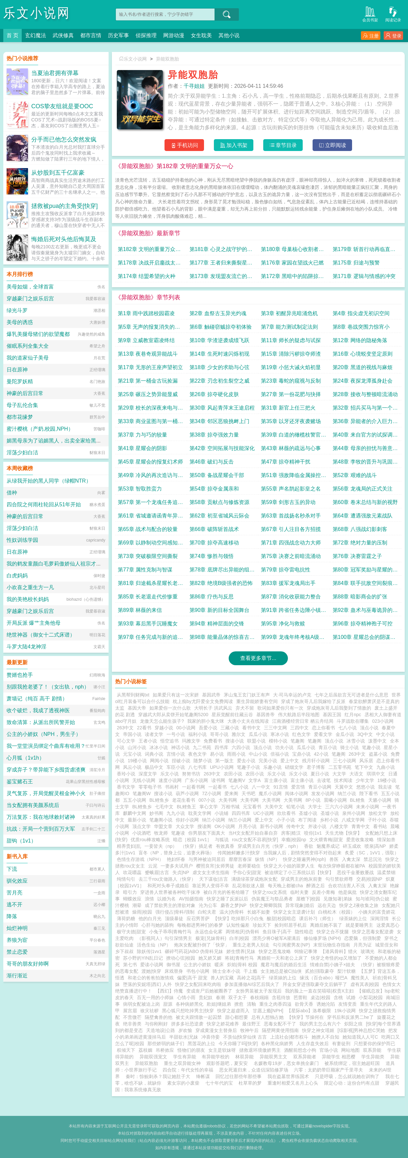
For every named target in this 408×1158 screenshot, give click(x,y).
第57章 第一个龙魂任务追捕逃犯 (150, 503)
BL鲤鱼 (357, 800)
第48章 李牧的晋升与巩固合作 (365, 463)
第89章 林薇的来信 (140, 610)
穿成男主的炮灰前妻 (301, 879)
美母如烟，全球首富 (30, 287)
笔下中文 (364, 767)
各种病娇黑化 (189, 1004)
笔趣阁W (142, 793)
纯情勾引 (126, 879)
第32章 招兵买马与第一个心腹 (365, 409)
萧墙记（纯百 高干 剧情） (37, 698)
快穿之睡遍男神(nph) (304, 859)
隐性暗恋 (304, 931)
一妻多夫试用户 (177, 865)
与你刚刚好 (156, 1023)
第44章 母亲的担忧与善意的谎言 (365, 449)
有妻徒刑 (341, 1043)
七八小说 (347, 727)
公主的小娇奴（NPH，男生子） (44, 734)
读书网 (218, 780)
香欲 (308, 846)
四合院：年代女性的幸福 (188, 1069)
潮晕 (136, 905)
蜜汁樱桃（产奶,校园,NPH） (40, 429)
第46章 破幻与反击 (212, 462)
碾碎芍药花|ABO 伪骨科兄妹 (194, 951)
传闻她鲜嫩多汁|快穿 (238, 852)
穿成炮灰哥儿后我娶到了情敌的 (339, 708)
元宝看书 (252, 806)
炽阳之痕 (353, 1023)
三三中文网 (275, 727)
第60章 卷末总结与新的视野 (365, 502)
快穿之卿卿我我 (266, 905)
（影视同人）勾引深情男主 (164, 938)
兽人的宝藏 (222, 977)
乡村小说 (329, 819)
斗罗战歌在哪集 (353, 721)
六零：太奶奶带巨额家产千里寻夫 (328, 1069)
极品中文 (154, 767)
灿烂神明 (17, 928)
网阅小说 (159, 760)
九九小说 (175, 813)
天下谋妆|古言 (213, 879)
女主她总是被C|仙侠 (281, 971)
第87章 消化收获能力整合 (291, 596)
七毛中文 (164, 806)
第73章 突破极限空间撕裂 (148, 556)
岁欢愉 (185, 1030)
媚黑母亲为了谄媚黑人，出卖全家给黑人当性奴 (62, 440)
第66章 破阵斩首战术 (214, 529)
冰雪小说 (355, 740)
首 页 (12, 35)
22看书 (144, 727)
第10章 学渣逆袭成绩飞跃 (219, 340)
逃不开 (14, 904)
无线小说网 (143, 780)
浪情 (149, 898)
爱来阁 (231, 793)
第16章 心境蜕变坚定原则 (363, 354)
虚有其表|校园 (364, 984)
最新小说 (137, 819)
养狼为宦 (17, 940)
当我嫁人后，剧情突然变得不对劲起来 (302, 852)
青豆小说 (328, 747)
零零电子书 (150, 787)
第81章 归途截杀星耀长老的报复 (150, 584)
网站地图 (350, 1050)
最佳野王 (251, 1023)
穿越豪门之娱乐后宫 (30, 298)
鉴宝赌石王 (20, 781)
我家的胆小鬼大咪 (205, 721)
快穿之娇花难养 (223, 1023)
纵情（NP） (267, 859)
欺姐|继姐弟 (219, 1004)
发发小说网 (322, 793)
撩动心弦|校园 (180, 958)
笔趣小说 (371, 747)
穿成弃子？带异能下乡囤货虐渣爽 (46, 769)
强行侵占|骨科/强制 (175, 912)
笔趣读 (178, 833)
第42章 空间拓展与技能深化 (222, 448)
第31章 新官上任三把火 (288, 408)
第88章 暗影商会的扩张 (360, 596)
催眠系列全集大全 (28, 346)
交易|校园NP (369, 879)
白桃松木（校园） (336, 912)
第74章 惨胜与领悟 (212, 556)
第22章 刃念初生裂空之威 (219, 381)
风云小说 (132, 767)
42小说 (321, 754)
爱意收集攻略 (360, 839)
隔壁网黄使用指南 (280, 1030)
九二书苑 (202, 747)
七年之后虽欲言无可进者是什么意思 (351, 694)
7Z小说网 (211, 793)
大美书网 (227, 800)
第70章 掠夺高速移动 (214, 542)
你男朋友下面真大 (206, 833)
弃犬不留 (245, 708)
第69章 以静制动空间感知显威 (150, 544)
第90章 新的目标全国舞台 (219, 610)
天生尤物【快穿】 (343, 833)
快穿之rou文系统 (270, 892)
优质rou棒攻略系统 (150, 839)
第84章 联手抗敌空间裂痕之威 (365, 584)
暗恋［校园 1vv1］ (192, 839)
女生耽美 (201, 35)
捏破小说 (181, 760)
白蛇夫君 (207, 912)
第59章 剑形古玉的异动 (288, 502)
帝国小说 (132, 734)
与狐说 (222, 839)
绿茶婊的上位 (353, 918)
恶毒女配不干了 (280, 1023)
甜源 (167, 1004)
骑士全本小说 (226, 971)
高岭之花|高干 (251, 977)
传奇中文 (295, 826)
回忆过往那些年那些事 (239, 1076)
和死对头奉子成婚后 (168, 885)
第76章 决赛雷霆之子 (357, 556)
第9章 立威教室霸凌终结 (146, 340)
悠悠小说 (365, 787)
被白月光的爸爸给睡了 (226, 892)
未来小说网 (367, 806)
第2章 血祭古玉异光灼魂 (218, 313)
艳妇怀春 (176, 859)
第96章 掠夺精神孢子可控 (363, 623)
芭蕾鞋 (300, 997)
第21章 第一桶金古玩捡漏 (148, 381)
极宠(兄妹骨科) (210, 938)
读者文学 (154, 734)
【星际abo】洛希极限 (309, 1010)
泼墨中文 (377, 740)
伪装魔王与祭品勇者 (272, 898)
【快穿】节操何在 (305, 1017)
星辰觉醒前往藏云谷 (232, 714)
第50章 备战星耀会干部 (217, 475)
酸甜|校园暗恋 (281, 918)
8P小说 (312, 800)
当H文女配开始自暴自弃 (253, 833)
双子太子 (237, 997)
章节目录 (283, 145)
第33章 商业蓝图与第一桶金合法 (150, 422)
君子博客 (316, 767)
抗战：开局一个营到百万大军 (41, 829)
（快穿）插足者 (196, 846)
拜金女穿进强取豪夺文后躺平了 (315, 984)
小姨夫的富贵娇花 (376, 912)
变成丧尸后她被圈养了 (209, 991)
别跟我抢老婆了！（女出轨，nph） (48, 687)
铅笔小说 (295, 806)
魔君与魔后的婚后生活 (284, 964)
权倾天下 (126, 1050)
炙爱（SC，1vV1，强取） (371, 852)
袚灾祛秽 (149, 1010)
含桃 (338, 997)
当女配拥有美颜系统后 (33, 805)
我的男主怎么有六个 (320, 1023)
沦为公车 (208, 905)
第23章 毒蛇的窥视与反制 (291, 381)
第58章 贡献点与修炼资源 (219, 502)
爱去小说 (246, 760)
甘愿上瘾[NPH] (268, 1010)
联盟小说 (256, 740)
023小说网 (383, 721)
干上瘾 (250, 971)
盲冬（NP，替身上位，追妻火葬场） (176, 852)
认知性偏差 (237, 925)
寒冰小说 (279, 734)
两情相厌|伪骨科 (242, 931)
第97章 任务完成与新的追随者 (150, 638)
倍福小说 (279, 754)
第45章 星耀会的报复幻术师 (150, 462)
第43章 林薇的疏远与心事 (291, 448)
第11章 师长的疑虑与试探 (291, 340)
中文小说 (385, 734)
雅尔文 (238, 734)
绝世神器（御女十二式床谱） (41, 635)
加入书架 (233, 145)
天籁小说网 (379, 800)
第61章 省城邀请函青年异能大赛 (150, 517)
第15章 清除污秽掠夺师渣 (291, 354)
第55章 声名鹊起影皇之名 (291, 488)
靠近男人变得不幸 (210, 885)
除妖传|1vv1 (149, 951)
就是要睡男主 (359, 925)
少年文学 (365, 780)
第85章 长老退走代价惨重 (148, 596)
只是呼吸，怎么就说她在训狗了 (347, 1076)
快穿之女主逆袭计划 (294, 912)
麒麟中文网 (134, 813)
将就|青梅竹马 (239, 958)
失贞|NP (180, 872)
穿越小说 (164, 727)
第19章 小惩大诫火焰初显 (291, 367)
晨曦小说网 (335, 800)
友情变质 (347, 1004)
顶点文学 (141, 826)
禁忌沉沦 (373, 859)
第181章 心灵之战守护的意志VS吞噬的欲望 (221, 250)
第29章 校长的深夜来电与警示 (150, 409)
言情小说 (175, 754)
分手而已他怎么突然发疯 (63, 139)
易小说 (217, 754)
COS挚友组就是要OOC (62, 106)
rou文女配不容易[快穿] (255, 839)
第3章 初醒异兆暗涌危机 (289, 313)
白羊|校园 (239, 938)
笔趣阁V (236, 780)
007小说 (206, 800)
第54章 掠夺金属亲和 (214, 488)
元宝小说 (132, 754)
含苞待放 (281, 997)
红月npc (352, 714)
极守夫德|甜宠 (131, 931)
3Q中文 (365, 734)
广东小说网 (196, 780)
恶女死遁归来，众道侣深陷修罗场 (253, 1069)
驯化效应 (17, 881)
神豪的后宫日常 (25, 393)
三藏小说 (229, 727)
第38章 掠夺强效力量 (214, 435)
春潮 (220, 997)
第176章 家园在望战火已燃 (292, 262)
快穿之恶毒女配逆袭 (373, 931)
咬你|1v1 (313, 833)
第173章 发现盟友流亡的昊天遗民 (221, 277)
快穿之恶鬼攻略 (275, 951)
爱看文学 (323, 734)
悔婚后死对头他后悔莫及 (63, 239)
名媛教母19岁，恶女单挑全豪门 (286, 1063)
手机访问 (184, 145)
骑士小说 (349, 747)
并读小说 (317, 826)
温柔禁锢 (386, 872)
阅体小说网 (296, 793)
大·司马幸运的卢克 (292, 694)
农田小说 (233, 773)
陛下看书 (368, 793)
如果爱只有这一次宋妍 (176, 694)
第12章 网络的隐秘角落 (360, 340)
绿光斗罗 (17, 310)
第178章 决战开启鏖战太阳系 (149, 264)
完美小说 (268, 760)
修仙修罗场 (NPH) (322, 938)
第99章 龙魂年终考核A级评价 (292, 638)
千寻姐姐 (194, 86)
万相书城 (230, 806)
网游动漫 (173, 35)
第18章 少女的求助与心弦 (219, 367)
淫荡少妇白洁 (22, 452)
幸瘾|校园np (293, 839)
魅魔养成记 (328, 846)
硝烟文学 (294, 767)
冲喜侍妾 (210, 1037)
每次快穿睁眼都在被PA (341, 865)
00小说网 (185, 727)
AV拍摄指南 (191, 898)
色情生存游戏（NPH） (140, 859)
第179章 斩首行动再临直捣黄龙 (364, 250)
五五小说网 (134, 800)
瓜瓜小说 (258, 734)
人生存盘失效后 (312, 1043)
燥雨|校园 (142, 912)
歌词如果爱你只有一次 (280, 708)
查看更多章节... (258, 658)
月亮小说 (247, 826)
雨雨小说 (236, 754)
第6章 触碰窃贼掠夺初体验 (221, 327)
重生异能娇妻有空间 (257, 701)
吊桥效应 (165, 1050)
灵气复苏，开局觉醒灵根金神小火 (46, 793)
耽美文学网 (199, 813)
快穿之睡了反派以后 (227, 898)
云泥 (152, 865)
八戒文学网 (353, 819)
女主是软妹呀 (222, 1050)
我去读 (385, 787)
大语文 (356, 773)
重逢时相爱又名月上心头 (293, 1083)
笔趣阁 (297, 740)
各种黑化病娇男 (277, 1043)
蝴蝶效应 (132, 898)
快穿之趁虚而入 (233, 1010)
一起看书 (217, 787)
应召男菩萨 (198, 918)
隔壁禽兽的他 (158, 1017)
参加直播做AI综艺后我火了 (251, 984)
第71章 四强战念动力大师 (291, 542)
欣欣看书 (286, 813)
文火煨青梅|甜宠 (326, 839)
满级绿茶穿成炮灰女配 (254, 879)
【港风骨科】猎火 (338, 951)
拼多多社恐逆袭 (187, 1023)
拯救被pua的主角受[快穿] (64, 206)
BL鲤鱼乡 (159, 800)
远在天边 (327, 905)
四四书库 (241, 813)
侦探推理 (146, 35)
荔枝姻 (145, 1050)
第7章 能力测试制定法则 (289, 327)
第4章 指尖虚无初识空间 (361, 313)
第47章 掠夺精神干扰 (285, 462)
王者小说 (148, 740)
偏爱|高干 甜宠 (192, 977)
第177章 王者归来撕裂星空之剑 (221, 264)
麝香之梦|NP (233, 905)
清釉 (251, 1004)
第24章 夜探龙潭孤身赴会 (363, 381)
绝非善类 (132, 1023)
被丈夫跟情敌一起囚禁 (199, 1017)
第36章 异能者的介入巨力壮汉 (365, 422)
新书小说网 (271, 826)
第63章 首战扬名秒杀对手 (291, 515)
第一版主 (224, 760)
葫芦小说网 (187, 793)
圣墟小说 (308, 813)
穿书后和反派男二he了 (350, 1017)
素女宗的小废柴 (183, 1083)
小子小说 (285, 819)
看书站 (380, 826)
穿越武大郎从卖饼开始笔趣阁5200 (173, 714)
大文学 (339, 773)
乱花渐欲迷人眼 (248, 885)
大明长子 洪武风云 (213, 708)
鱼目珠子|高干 (277, 931)
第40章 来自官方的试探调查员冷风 (365, 436)
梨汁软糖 (346, 971)
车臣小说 (175, 767)
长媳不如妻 (258, 912)
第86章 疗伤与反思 (212, 596)
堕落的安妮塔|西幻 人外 (147, 984)
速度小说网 (170, 780)
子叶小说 (377, 819)
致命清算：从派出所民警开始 (41, 722)
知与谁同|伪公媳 (372, 898)
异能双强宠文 (155, 1056)
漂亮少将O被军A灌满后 (276, 938)
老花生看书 (183, 800)
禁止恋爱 (17, 952)
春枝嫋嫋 (259, 997)
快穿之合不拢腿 (333, 931)
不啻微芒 (132, 1017)
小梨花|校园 (371, 997)
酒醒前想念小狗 (300, 1050)
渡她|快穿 (151, 971)
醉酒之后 (315, 885)
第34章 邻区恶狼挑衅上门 (219, 421)
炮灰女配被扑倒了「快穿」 (201, 944)
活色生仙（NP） (154, 944)
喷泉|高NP (375, 846)
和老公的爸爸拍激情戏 (151, 977)
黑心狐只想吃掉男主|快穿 (188, 1010)
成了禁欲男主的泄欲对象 (170, 905)
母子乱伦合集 (22, 405)
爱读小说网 (151, 964)
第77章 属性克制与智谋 (145, 569)
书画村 (172, 787)
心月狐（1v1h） (25, 758)
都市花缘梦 (20, 417)
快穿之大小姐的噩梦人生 (289, 865)
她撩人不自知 (325, 1037)
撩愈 (238, 1004)
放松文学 (378, 813)
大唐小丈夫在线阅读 (248, 721)
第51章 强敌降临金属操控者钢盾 (293, 476)
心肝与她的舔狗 (157, 925)
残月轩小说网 (316, 760)
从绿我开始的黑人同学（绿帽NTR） (49, 481)
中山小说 (258, 754)
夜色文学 (197, 754)
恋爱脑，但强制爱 (362, 938)
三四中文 (299, 727)
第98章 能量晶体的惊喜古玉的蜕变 (222, 638)
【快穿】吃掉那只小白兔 (238, 918)
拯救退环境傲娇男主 (260, 1050)
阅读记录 (393, 13)
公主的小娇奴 (197, 964)
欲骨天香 (304, 1004)
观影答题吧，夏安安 (227, 1063)
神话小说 (180, 747)
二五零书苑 (339, 767)
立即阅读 (332, 145)
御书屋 (173, 964)
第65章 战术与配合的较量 (148, 529)
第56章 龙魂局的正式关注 (363, 488)
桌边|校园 (320, 997)
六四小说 (241, 747)
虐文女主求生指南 (210, 872)
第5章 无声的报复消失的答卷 (149, 328)
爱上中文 (289, 760)
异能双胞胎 (167, 59)
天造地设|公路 (160, 1030)
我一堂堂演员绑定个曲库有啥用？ (46, 746)
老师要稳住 (249, 865)
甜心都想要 (236, 1017)
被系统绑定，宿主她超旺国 (352, 1063)
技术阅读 (343, 780)
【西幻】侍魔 (169, 991)
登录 (393, 35)
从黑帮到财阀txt (133, 694)
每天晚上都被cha (285, 885)
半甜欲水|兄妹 (183, 1037)
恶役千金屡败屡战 (355, 872)
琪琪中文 (376, 773)
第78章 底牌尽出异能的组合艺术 (222, 571)
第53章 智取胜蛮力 (140, 488)
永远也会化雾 (208, 931)
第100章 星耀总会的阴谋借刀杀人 (364, 638)
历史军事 (118, 35)
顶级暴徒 (174, 918)
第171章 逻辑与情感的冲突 (364, 276)
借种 (12, 492)
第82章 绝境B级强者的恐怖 (221, 583)
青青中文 (360, 826)
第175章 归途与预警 (356, 262)
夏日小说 (320, 773)
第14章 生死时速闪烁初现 (219, 354)
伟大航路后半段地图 (298, 714)
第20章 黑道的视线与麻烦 (363, 367)
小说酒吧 (141, 833)
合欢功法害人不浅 (346, 885)
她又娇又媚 (209, 958)
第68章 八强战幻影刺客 (360, 529)
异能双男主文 (275, 1056)
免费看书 (213, 740)
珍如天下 (262, 925)
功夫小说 (284, 747)
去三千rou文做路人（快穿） (167, 879)
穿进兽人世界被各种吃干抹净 (170, 892)
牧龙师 (161, 833)
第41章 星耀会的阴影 (142, 448)
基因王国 (332, 714)
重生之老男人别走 (251, 944)
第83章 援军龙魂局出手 (288, 583)
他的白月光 (150, 918)
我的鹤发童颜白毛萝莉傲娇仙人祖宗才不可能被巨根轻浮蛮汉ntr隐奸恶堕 (91, 563)
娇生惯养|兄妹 (240, 951)
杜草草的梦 (250, 1083)
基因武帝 (211, 694)
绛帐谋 (203, 1076)
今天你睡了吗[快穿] (238, 1043)
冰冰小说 (158, 747)
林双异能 (245, 1056)
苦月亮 (14, 892)
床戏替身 (174, 971)
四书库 (221, 747)
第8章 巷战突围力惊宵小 (361, 327)
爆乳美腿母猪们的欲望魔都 (38, 334)
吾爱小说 (208, 727)
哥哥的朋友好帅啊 (28, 964)
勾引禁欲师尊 (339, 879)
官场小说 (328, 1050)
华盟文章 (163, 826)
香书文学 (126, 787)
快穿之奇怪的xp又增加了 (336, 958)
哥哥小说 (219, 734)
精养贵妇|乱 (129, 846)
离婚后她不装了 (326, 925)
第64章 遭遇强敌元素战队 (363, 515)
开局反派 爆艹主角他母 (34, 623)
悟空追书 (169, 740)
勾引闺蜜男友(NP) (291, 944)
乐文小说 (169, 773)
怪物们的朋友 (191, 1050)
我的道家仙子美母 (28, 358)
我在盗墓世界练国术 (288, 1076)
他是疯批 (347, 892)
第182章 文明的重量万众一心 (149, 250)
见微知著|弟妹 (337, 898)
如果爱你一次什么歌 (170, 708)
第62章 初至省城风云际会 (219, 515)
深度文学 (148, 773)
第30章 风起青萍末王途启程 (222, 408)
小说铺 (221, 813)
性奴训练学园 (22, 540)
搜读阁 (204, 826)
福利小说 (197, 734)
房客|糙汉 (291, 833)
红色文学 (301, 734)
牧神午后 (249, 1030)
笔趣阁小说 (160, 819)
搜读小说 (234, 740)
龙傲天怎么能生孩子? (162, 721)
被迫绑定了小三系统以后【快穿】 (299, 872)
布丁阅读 (307, 819)
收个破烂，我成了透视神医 (38, 710)
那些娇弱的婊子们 (165, 1043)
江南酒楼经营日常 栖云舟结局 (302, 721)
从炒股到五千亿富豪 (58, 172)
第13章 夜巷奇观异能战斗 (148, 354)
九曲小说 (385, 767)
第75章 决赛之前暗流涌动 (291, 556)
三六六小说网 (339, 806)
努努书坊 (191, 773)
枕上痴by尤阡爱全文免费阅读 (203, 701)
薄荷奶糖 (126, 918)
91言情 (280, 787)
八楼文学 (339, 826)
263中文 (125, 727)
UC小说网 (263, 813)
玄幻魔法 (35, 35)
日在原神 (17, 369)
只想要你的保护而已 (374, 1043)
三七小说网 (344, 760)
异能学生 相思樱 (340, 1056)
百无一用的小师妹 (155, 997)
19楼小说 (137, 760)
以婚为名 (166, 898)
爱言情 (298, 787)
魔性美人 (360, 977)
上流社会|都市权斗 (289, 1037)
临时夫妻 (299, 892)
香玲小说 (126, 773)
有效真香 (225, 846)
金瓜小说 (345, 734)
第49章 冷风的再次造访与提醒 (150, 476)
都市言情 (90, 35)
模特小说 (278, 740)
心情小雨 (186, 997)
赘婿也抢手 (20, 675)
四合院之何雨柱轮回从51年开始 (44, 504)
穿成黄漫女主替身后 (216, 1030)
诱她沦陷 (326, 1004)
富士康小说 (275, 780)
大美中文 (274, 806)
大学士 (315, 806)
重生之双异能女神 (183, 1063)
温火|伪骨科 (231, 912)
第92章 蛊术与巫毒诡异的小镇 (365, 611)
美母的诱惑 (20, 322)
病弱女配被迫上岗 (141, 1004)
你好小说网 (187, 819)
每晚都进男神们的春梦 (200, 925)
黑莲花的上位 (201, 1043)
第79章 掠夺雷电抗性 (285, 569)
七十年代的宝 (219, 1083)
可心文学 (126, 740)
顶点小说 (369, 727)
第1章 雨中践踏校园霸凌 (146, 313)
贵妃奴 (206, 997)
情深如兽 (386, 839)
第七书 (130, 964)
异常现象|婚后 (299, 905)
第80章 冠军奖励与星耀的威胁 (365, 571)
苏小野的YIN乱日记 (143, 958)
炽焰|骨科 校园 (242, 964)
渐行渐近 (17, 975)
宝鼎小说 (301, 754)
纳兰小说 (347, 793)
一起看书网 (193, 787)
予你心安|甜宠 (247, 872)
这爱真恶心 (387, 925)
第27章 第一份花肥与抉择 (291, 394)
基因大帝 (137, 708)
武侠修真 (63, 35)
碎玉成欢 (352, 846)
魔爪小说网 (270, 793)
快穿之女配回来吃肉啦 (198, 984)
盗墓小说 (378, 754)
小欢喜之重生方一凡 (30, 587)
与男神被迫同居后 (207, 859)
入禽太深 (351, 859)
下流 (12, 869)
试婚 (350, 997)
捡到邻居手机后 (290, 925)
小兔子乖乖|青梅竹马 (170, 931)
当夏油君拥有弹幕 (55, 73)
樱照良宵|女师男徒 (215, 865)
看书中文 (251, 727)
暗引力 (130, 892)
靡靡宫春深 (240, 859)
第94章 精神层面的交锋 (217, 623)
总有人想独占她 (267, 1017)
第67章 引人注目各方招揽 (291, 529)
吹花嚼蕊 (132, 872)
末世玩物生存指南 (331, 944)
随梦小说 (202, 760)
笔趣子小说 (248, 767)
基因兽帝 (265, 714)
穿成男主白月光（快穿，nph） (269, 846)
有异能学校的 (217, 1056)
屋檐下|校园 (308, 898)
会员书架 (370, 13)
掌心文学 (208, 806)
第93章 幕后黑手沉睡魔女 (148, 623)
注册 (371, 35)
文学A (254, 780)
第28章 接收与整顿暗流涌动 (365, 394)
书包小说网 (197, 971)
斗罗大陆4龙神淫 (26, 646)
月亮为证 (362, 944)
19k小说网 (345, 1010)
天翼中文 (344, 787)
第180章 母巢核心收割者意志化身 (292, 250)
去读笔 (324, 780)
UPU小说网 (222, 767)
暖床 (219, 964)
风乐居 (366, 760)
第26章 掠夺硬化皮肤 (214, 394)
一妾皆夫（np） (160, 846)
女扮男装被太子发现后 (259, 991)
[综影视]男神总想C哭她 (361, 1030)
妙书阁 (156, 813)
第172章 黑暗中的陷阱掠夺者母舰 (292, 277)
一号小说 (175, 734)
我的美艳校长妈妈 (28, 599)
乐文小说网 (37, 13)
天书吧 (248, 793)
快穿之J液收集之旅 (358, 905)
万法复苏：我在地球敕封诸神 (41, 817)
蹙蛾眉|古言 (157, 872)
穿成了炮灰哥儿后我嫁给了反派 (313, 701)
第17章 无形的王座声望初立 (150, 367)
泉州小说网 (353, 813)
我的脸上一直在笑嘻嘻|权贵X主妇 (319, 991)
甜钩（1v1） (21, 840)
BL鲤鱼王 (186, 806)
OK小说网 (225, 826)
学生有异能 (186, 1056)
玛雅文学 (191, 740)
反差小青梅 (323, 892)
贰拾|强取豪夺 (319, 971)
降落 (12, 916)
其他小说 (229, 35)
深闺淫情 (379, 918)
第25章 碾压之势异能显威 (148, 394)
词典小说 (154, 754)
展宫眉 (130, 1010)
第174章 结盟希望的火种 (146, 276)
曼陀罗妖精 (20, 381)
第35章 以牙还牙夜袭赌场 (291, 421)
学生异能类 (374, 1056)
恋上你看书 (323, 727)
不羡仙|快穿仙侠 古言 (245, 1037)
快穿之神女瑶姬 (318, 1030)
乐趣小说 (272, 767)
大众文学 (185, 826)
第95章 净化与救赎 (283, 623)
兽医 (334, 859)
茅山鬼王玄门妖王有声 (247, 694)
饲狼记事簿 (305, 951)
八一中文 (261, 787)
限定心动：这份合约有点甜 (351, 1083)
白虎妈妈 (17, 575)
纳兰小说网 (213, 819)
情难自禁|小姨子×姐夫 (332, 964)
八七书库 (197, 767)
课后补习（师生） (317, 918)
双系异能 (373, 1050)
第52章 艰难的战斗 (355, 475)
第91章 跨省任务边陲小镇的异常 (293, 611)
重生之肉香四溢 (275, 1004)
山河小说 (137, 747)
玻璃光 (367, 951)
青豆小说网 (319, 787)
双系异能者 (306, 1056)
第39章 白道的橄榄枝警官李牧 (293, 436)
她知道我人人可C (360, 1037)
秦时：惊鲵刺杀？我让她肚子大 (158, 1076)
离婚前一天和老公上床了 (282, 958)
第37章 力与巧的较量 (142, 435)
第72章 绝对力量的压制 (360, 542)
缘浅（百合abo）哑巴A (323, 977)
